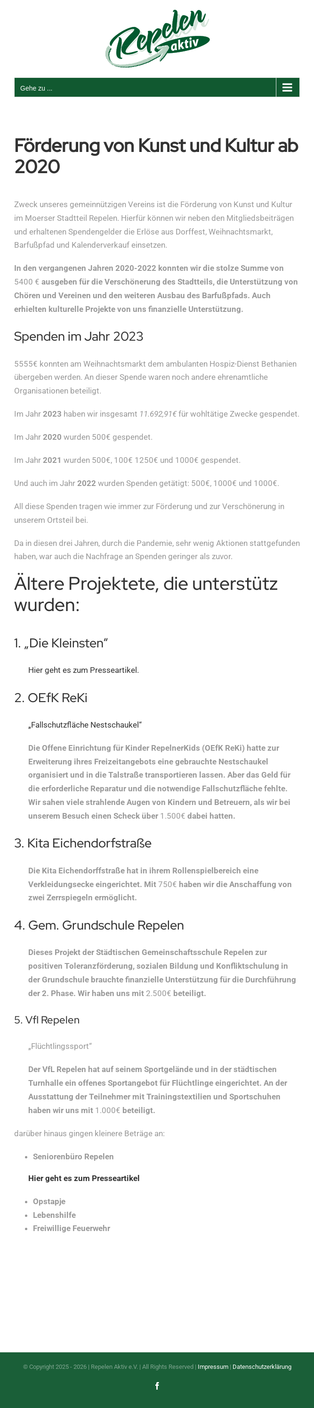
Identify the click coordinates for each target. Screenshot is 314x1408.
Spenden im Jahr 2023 (79, 335)
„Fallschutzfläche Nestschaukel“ (85, 724)
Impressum (213, 1366)
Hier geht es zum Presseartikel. (83, 670)
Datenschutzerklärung (262, 1366)
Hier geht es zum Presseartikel (84, 1178)
